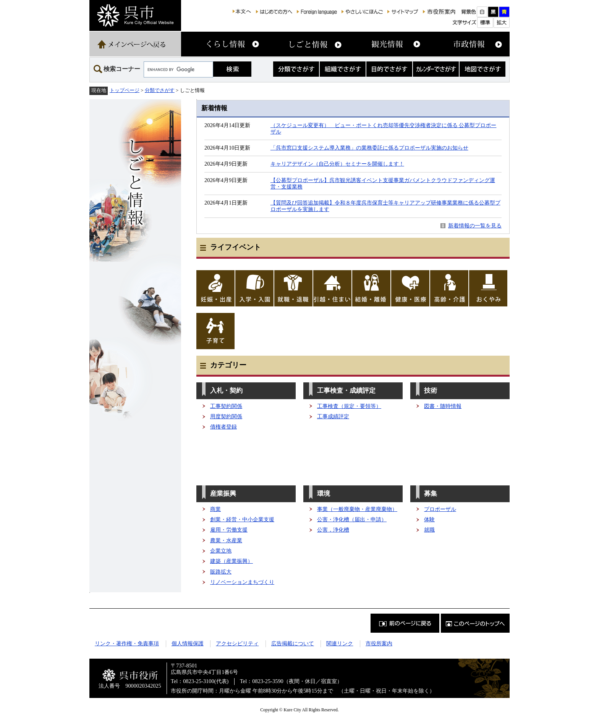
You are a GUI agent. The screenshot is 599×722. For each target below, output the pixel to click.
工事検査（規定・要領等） (349, 406)
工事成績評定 (333, 416)
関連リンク (339, 643)
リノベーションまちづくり (242, 582)
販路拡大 (221, 572)
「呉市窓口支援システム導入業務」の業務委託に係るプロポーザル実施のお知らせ (369, 148)
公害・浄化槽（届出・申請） (352, 519)
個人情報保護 (188, 643)
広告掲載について (292, 643)
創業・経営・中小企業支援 (242, 519)
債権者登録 (223, 427)
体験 (429, 519)
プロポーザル (440, 509)
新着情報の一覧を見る (475, 225)
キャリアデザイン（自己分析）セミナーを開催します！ (337, 164)
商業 (215, 509)
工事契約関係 (226, 406)
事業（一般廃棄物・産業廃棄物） (357, 509)
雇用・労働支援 (229, 530)
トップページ (124, 90)
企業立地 (221, 551)
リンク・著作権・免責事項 (127, 643)
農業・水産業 (226, 540)
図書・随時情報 (442, 406)
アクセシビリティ (237, 643)
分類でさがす (160, 90)
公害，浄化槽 (333, 530)
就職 (429, 530)
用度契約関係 (226, 416)
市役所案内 (379, 643)
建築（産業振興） (231, 561)
